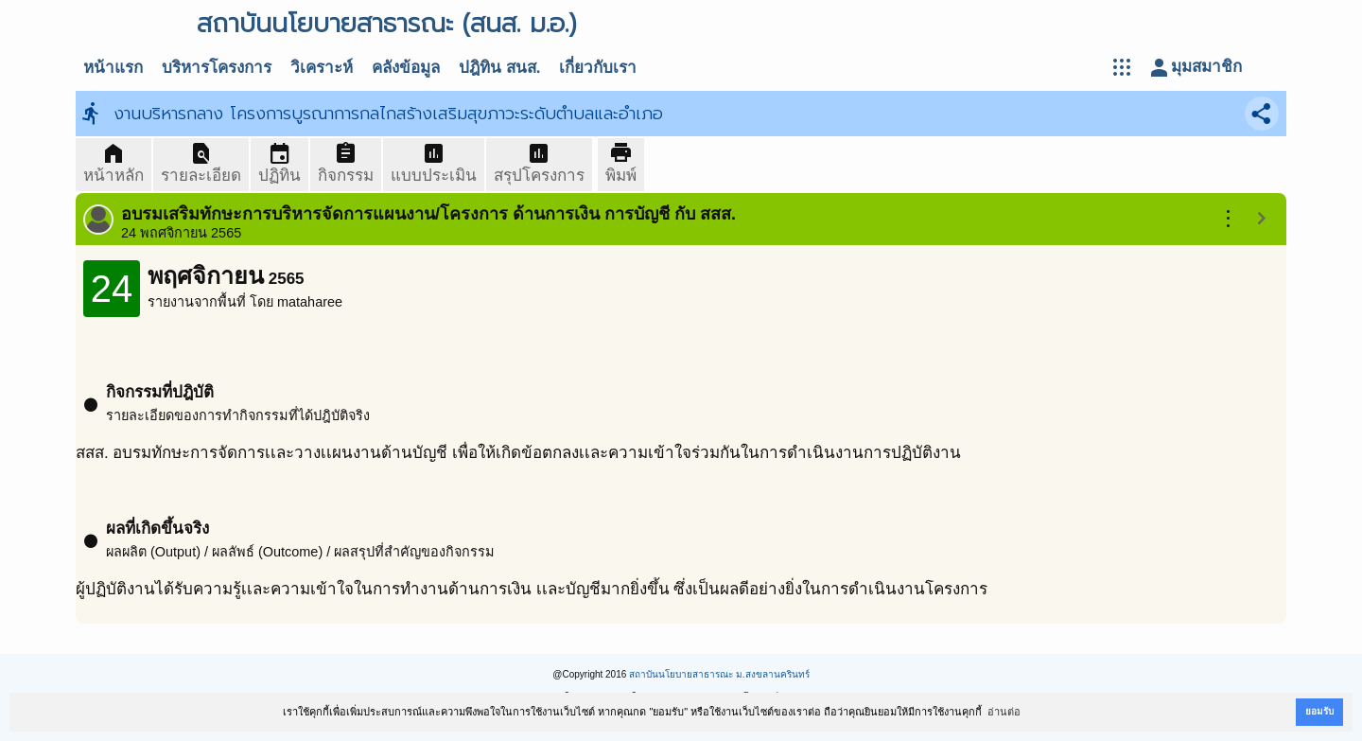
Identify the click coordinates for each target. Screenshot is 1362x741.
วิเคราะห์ (321, 68)
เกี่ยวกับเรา (598, 68)
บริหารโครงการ (216, 68)
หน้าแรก (113, 68)
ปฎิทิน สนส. (499, 68)
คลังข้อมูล (406, 68)
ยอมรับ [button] (1319, 711)
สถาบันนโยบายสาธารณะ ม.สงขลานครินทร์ (719, 674)
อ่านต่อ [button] (1004, 711)
